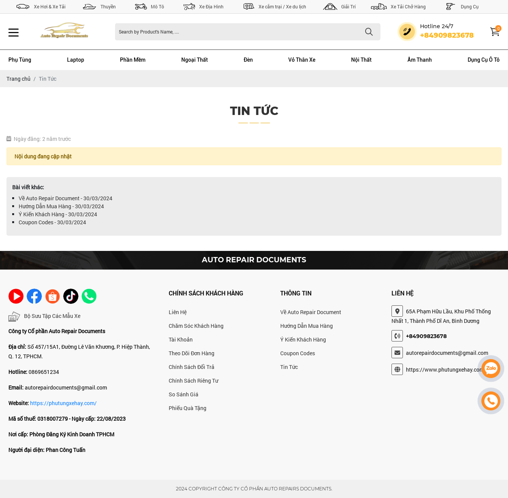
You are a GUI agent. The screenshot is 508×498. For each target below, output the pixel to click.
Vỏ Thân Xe (301, 60)
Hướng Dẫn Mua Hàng (306, 325)
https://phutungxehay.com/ (63, 403)
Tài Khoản (181, 339)
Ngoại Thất (194, 60)
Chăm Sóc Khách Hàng (196, 325)
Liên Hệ (178, 312)
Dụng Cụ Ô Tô (484, 60)
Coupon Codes (297, 353)
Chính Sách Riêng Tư (193, 380)
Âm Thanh (419, 60)
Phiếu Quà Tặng (187, 408)
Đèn (248, 60)
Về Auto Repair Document (310, 312)
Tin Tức (289, 366)
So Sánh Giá (183, 394)
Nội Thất (361, 60)
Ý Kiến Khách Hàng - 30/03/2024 (58, 214)
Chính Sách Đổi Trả (191, 366)
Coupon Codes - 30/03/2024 (52, 222)
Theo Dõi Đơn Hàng (191, 353)
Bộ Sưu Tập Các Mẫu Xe (44, 316)
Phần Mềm (132, 60)
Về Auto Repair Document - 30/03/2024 (65, 198)
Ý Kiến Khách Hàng (303, 339)
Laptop (75, 60)
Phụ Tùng (19, 60)
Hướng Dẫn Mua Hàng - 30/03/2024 (61, 206)
